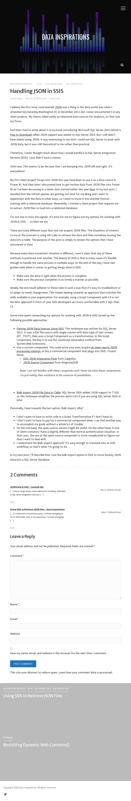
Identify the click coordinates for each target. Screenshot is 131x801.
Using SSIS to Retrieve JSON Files (32, 695)
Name (14, 604)
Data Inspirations (65, 36)
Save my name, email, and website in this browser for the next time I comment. (58, 653)
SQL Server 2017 (74, 83)
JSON (39, 83)
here (92, 189)
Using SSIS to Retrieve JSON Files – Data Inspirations (37, 509)
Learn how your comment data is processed (85, 672)
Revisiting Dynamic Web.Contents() (36, 744)
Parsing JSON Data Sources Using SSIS (40, 328)
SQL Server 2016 (54, 83)
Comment (17, 556)
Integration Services (21, 83)
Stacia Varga (16, 98)
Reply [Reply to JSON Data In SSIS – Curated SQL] (12, 502)
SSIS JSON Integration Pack (40, 358)
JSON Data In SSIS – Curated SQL (27, 487)
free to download (20, 135)
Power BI (8, 737)
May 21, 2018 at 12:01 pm (110, 490)
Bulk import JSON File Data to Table (39, 392)
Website (15, 634)
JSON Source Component (38, 362)
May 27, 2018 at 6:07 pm (111, 512)
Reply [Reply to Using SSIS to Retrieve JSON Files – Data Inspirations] (12, 527)
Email (14, 619)
